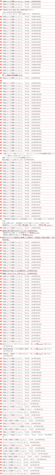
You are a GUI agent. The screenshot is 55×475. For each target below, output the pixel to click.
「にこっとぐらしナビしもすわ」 (12, 12)
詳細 (26, 225)
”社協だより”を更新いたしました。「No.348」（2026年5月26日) (21, 1)
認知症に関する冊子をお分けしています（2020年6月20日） (20, 231)
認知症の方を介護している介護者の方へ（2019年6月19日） (20, 270)
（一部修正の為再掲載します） (13, 75)
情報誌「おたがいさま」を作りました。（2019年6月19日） (20, 273)
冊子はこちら (36, 233)
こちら (48, 225)
